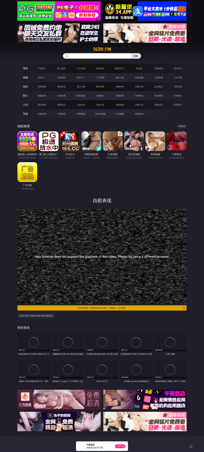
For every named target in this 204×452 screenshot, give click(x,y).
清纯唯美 (139, 95)
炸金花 (139, 68)
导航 (25, 113)
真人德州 (61, 68)
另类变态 (178, 86)
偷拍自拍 (61, 86)
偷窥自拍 (42, 95)
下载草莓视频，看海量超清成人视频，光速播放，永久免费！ (131, 308)
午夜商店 (61, 113)
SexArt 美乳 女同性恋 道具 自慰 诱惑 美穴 (36, 315)
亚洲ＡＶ (42, 77)
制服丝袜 (120, 86)
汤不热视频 (100, 113)
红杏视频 (120, 113)
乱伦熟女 (159, 86)
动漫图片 (100, 95)
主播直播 (159, 77)
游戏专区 (100, 68)
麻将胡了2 (120, 68)
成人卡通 (81, 86)
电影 (25, 86)
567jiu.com (102, 49)
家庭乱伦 (61, 104)
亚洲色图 (61, 95)
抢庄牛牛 (178, 68)
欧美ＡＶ (81, 77)
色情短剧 (139, 113)
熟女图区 (159, 95)
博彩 (25, 68)
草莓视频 (81, 113)
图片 (25, 95)
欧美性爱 (100, 86)
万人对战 (81, 68)
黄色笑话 (159, 104)
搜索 (136, 56)
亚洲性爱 (42, 86)
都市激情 (42, 104)
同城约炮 (42, 113)
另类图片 (178, 95)
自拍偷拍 (61, 77)
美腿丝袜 (120, 95)
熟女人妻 (120, 77)
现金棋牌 (159, 68)
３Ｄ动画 (100, 77)
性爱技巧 (178, 104)
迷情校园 (120, 104)
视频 (25, 77)
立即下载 (120, 446)
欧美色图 (81, 95)
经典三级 (139, 86)
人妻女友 (81, 104)
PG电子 (42, 68)
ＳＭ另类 (178, 77)
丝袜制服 (139, 77)
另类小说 (139, 104)
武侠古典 (100, 104)
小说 (25, 104)
